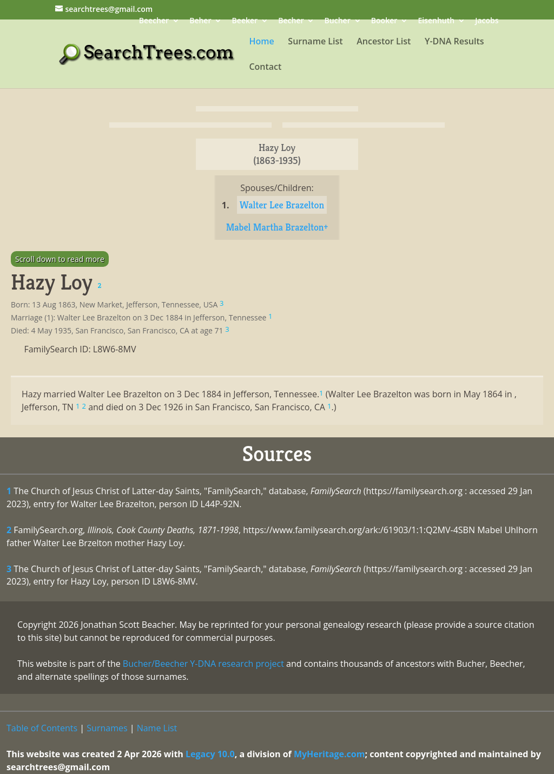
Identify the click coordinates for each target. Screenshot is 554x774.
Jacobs (486, 21)
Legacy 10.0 (210, 754)
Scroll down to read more (59, 259)
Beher (200, 21)
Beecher (154, 21)
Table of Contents (41, 728)
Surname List (315, 42)
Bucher (338, 21)
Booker (384, 21)
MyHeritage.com (329, 754)
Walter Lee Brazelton (282, 205)
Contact (265, 68)
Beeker (245, 21)
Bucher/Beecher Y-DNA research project (203, 664)
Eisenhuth (436, 21)
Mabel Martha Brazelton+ (277, 227)
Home (261, 42)
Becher (291, 21)
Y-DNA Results (454, 42)
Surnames (107, 728)
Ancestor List (384, 42)
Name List (157, 728)
